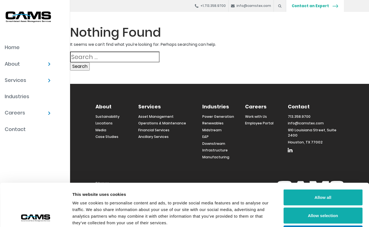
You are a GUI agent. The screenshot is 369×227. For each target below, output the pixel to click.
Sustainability (107, 116)
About (12, 63)
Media (100, 130)
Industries (17, 96)
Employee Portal (259, 123)
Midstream (212, 130)
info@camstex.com (306, 123)
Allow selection (323, 172)
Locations (104, 123)
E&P (205, 136)
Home (12, 47)
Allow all (323, 154)
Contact (15, 129)
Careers (15, 112)
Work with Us (256, 116)
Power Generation (218, 116)
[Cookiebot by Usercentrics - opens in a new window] (36, 216)
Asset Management (156, 116)
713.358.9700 (299, 116)
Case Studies (106, 136)
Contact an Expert (315, 6)
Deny (323, 190)
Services (15, 80)
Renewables (213, 123)
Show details (289, 216)
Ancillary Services (153, 136)
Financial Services (153, 130)
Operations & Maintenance (162, 123)
